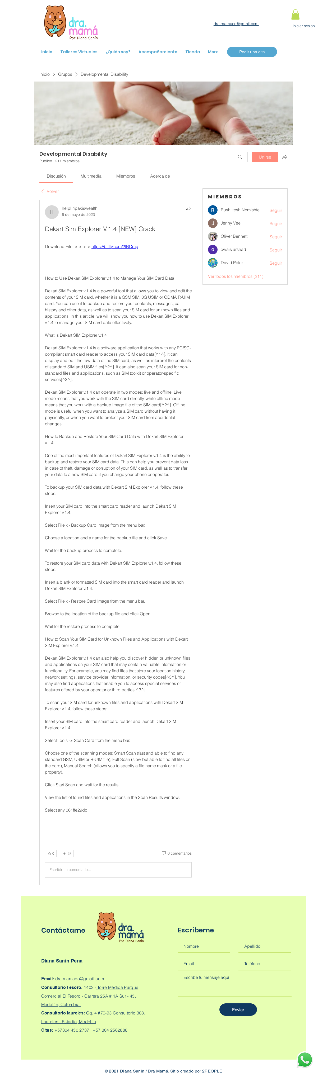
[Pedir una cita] (252, 52)
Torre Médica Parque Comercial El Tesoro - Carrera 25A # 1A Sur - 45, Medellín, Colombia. (90, 996)
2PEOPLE (212, 1071)
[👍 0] (51, 853)
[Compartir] (188, 208)
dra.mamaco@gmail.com (236, 23)
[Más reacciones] (67, 853)
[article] (118, 542)
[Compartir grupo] (285, 157)
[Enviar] (238, 1009)
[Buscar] (240, 157)
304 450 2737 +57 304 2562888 (95, 1030)
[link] (56, 176)
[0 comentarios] (176, 853)
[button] (295, 14)
